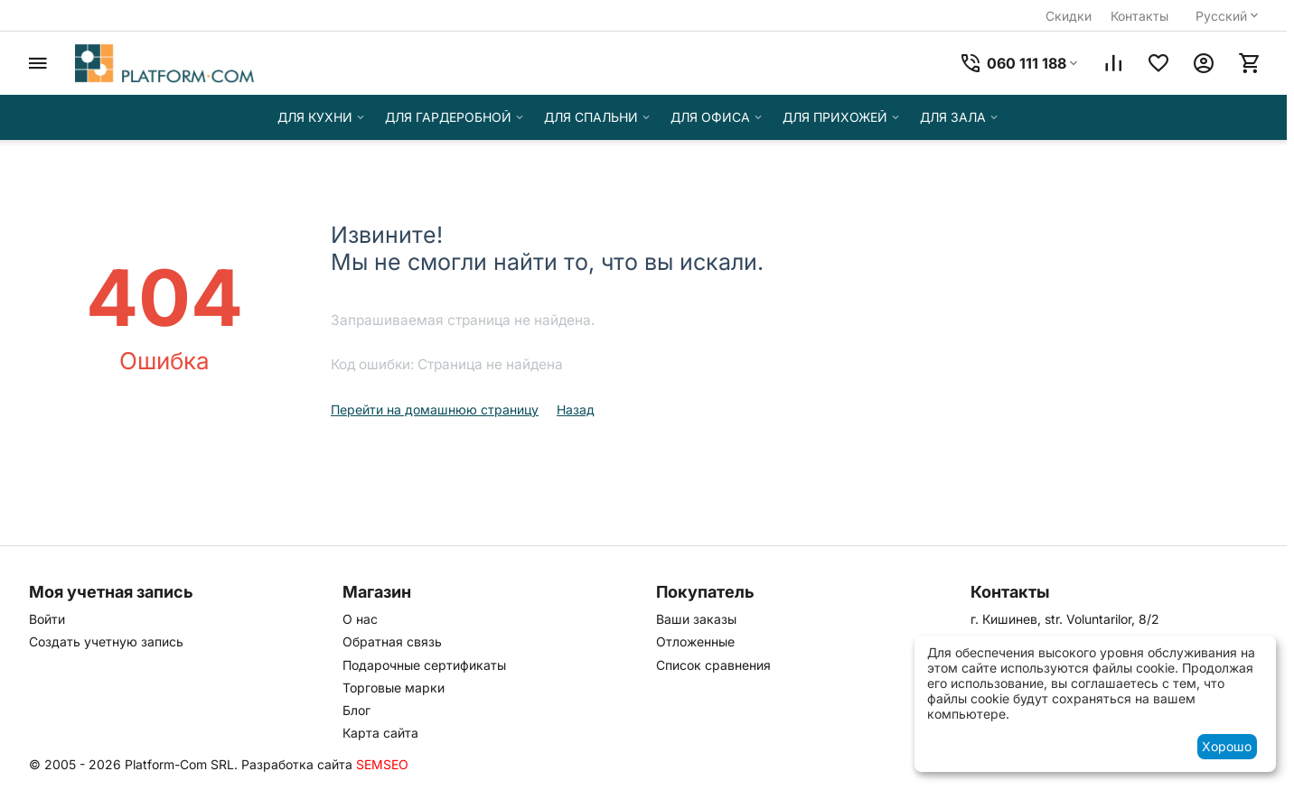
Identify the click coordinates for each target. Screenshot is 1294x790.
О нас (360, 619)
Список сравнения (713, 665)
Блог (356, 710)
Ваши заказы (696, 619)
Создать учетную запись (106, 641)
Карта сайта (380, 732)
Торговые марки (393, 687)
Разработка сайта (296, 764)
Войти (47, 619)
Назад (576, 409)
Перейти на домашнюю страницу (435, 409)
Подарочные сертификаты (424, 665)
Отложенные (695, 641)
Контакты (1139, 15)
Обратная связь (392, 641)
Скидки (1069, 15)
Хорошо (1227, 746)
